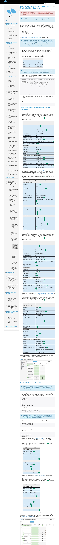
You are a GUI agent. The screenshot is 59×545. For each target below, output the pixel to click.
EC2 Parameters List (11, 138)
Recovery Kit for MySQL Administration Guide (11, 94)
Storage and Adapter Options (12, 35)
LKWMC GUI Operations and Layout (11, 322)
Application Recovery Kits (10, 76)
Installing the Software (11, 54)
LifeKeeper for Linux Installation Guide (9, 46)
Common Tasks (11, 269)
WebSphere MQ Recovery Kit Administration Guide (11, 96)
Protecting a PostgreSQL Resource (12, 228)
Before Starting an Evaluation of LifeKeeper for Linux (12, 187)
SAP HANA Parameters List (12, 159)
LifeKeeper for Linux (10, 20)
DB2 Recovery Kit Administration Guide (10, 81)
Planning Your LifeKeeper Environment (11, 50)
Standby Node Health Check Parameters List (12, 158)
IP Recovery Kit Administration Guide (12, 92)
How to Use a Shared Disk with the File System (12, 214)
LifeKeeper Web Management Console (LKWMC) (11, 312)
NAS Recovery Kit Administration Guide (10, 99)
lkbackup (9, 69)
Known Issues (10, 38)
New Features (10, 28)
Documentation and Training (12, 68)
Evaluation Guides (9, 180)
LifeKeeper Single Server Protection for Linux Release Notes (12, 295)
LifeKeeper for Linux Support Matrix (11, 168)
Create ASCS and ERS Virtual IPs (14, 239)
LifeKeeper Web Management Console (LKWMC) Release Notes (11, 314)
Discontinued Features (11, 31)
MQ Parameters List (11, 143)
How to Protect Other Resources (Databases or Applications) (12, 218)
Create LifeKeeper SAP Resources (14, 259)
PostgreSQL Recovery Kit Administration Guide (11, 110)
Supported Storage (10, 177)
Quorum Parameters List (12, 151)
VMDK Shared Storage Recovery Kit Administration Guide (11, 132)
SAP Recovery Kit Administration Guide (10, 122)
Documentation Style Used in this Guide (13, 190)
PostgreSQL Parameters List (12, 150)
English (52, 1)
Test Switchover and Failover (14, 263)
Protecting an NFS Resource (14, 232)
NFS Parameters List (11, 145)
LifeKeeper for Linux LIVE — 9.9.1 (31, 1)
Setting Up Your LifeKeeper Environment (11, 53)
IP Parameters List (11, 140)
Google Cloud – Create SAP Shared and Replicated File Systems (15, 253)
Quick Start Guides (9, 272)
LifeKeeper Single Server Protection (10, 293)
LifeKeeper (8, 71)
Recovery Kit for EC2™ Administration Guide (10, 83)
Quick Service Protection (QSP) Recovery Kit (12, 115)
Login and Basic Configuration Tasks (11, 200)
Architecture (10, 317)
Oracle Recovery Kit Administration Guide (10, 107)
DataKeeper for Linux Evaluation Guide (10, 182)
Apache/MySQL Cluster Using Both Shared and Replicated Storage (11, 288)
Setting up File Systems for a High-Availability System (32, 37)
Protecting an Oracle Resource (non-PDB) (13, 221)
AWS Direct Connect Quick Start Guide (11, 274)
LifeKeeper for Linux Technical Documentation (10, 66)
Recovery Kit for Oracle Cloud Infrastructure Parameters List (12, 147)
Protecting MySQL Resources (13, 234)
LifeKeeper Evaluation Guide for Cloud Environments (11, 184)
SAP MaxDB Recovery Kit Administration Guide (11, 127)
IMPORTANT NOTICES (11, 25)
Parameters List (8, 136)
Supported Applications (11, 171)
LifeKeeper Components (12, 32)
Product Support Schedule (11, 326)
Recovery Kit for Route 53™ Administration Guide (11, 117)
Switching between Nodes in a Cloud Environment (12, 207)
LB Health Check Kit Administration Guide (10, 86)
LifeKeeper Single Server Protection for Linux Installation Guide (12, 302)
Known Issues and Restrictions (13, 323)
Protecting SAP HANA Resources (13, 265)
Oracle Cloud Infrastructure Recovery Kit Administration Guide (11, 104)
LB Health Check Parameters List (12, 142)
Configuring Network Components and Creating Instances (12, 193)
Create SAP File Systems (14, 242)
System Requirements (11, 34)
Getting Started (9, 320)
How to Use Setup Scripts (12, 56)
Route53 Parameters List (12, 153)
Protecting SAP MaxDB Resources (13, 268)
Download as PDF (11, 330)
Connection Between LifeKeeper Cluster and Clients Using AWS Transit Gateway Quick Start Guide (12, 280)
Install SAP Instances (14, 257)
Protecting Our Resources (12, 201)
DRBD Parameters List (11, 137)
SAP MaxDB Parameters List (12, 161)
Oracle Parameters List (11, 149)
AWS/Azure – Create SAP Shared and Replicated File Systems (15, 246)
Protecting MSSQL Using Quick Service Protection (14, 225)
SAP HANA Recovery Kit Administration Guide (11, 124)
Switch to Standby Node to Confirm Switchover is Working (13, 211)
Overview (9, 27)
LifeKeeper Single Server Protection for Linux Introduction (12, 299)
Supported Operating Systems (13, 170)
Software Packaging (11, 48)
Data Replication (9, 72)
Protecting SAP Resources (13, 236)
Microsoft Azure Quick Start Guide (11, 277)
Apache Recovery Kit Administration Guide (10, 78)
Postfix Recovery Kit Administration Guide (10, 112)
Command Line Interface (11, 74)
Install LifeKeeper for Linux (12, 198)
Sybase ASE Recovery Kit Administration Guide (11, 129)
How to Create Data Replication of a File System (44, 111)
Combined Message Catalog (11, 165)
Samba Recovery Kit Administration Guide (10, 119)
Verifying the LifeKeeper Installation (11, 58)
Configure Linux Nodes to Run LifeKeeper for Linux (12, 196)
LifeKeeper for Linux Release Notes (11, 24)
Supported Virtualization (11, 173)
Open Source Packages (11, 36)
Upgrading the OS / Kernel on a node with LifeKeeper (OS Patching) (12, 62)
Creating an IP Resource (12, 205)
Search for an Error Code (10, 164)
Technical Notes (10, 39)
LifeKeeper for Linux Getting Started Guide (11, 43)
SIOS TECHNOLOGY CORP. (14, 1)
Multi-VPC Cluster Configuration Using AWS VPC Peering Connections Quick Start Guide (12, 284)
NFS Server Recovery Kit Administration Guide (11, 101)
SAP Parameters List (11, 154)
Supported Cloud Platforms (12, 174)
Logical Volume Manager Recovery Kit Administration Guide (11, 88)
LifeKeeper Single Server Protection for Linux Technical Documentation (11, 306)
